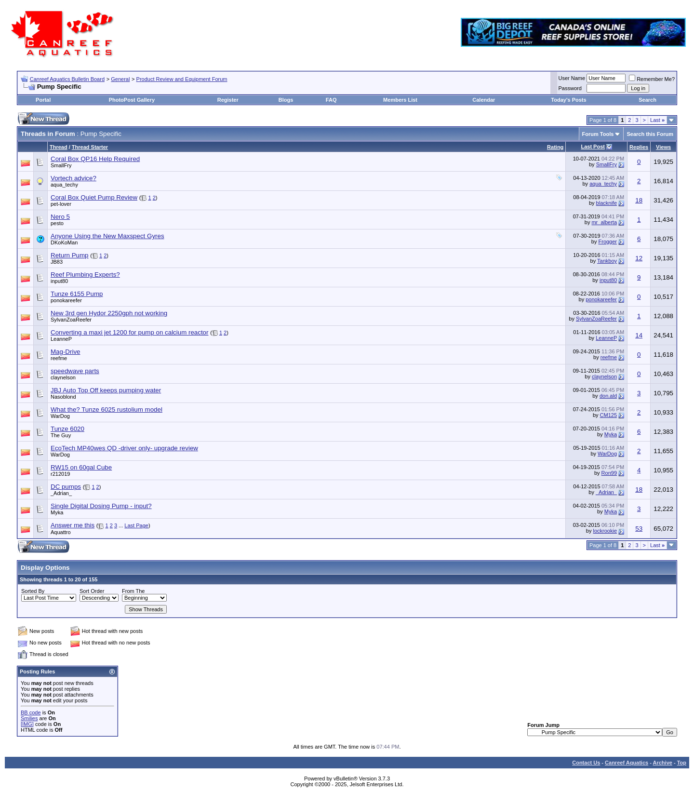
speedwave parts (75, 371)
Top (681, 762)
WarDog (60, 416)
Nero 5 (60, 216)
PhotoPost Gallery (132, 100)
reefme (59, 358)
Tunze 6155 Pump (77, 293)
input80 (59, 281)
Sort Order (92, 591)
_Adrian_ (61, 493)
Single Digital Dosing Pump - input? (101, 506)
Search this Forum (650, 134)
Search (647, 100)
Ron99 (609, 473)
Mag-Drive (65, 351)
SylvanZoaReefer (71, 319)
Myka (610, 434)
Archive (662, 762)
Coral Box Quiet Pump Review (94, 197)
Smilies (29, 718)
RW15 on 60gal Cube (81, 467)
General (120, 79)
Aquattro (61, 532)
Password (570, 88)
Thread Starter (90, 147)
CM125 (608, 415)
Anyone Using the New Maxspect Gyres (107, 236)
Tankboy (607, 261)
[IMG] (27, 724)
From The (133, 591)
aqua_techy (64, 185)
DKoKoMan (64, 242)
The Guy (61, 435)
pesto (57, 223)
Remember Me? (652, 79)
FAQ (331, 100)
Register (228, 100)
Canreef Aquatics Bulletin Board (67, 79)
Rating (555, 147)
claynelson (63, 377)
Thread (58, 147)
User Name (572, 78)
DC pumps (66, 486)
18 (638, 200)
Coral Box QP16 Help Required (95, 158)
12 (638, 258)
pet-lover (61, 204)
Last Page (136, 525)
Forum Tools (598, 134)
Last (657, 120)
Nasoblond (63, 397)
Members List (400, 100)
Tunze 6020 (67, 428)
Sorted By (32, 591)
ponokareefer (66, 300)
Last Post (593, 146)
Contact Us (586, 762)
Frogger (608, 241)
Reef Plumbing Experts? (85, 274)
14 (638, 335)
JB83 (57, 262)
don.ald (608, 396)
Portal (43, 100)
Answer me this (72, 525)
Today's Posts (568, 100)
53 (638, 528)
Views (663, 147)
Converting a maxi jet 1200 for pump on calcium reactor (129, 332)
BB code (31, 712)
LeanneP (61, 339)
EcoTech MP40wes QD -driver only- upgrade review (124, 448)
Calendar (483, 100)
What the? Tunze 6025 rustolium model (106, 409)
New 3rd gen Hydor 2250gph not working (109, 313)
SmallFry (61, 165)
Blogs (286, 100)
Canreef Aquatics (626, 762)
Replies (638, 147)
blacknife (606, 203)
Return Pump (70, 255)
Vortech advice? (73, 178)
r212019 (60, 474)
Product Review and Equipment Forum (181, 79)
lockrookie (605, 531)
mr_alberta (604, 222)
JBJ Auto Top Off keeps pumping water (106, 390)
